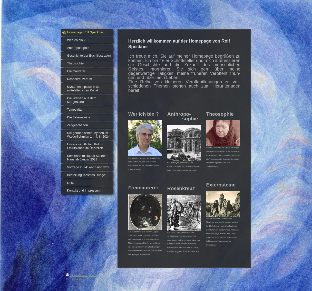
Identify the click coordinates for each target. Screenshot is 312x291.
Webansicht (239, 278)
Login (243, 274)
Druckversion (77, 275)
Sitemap (94, 275)
